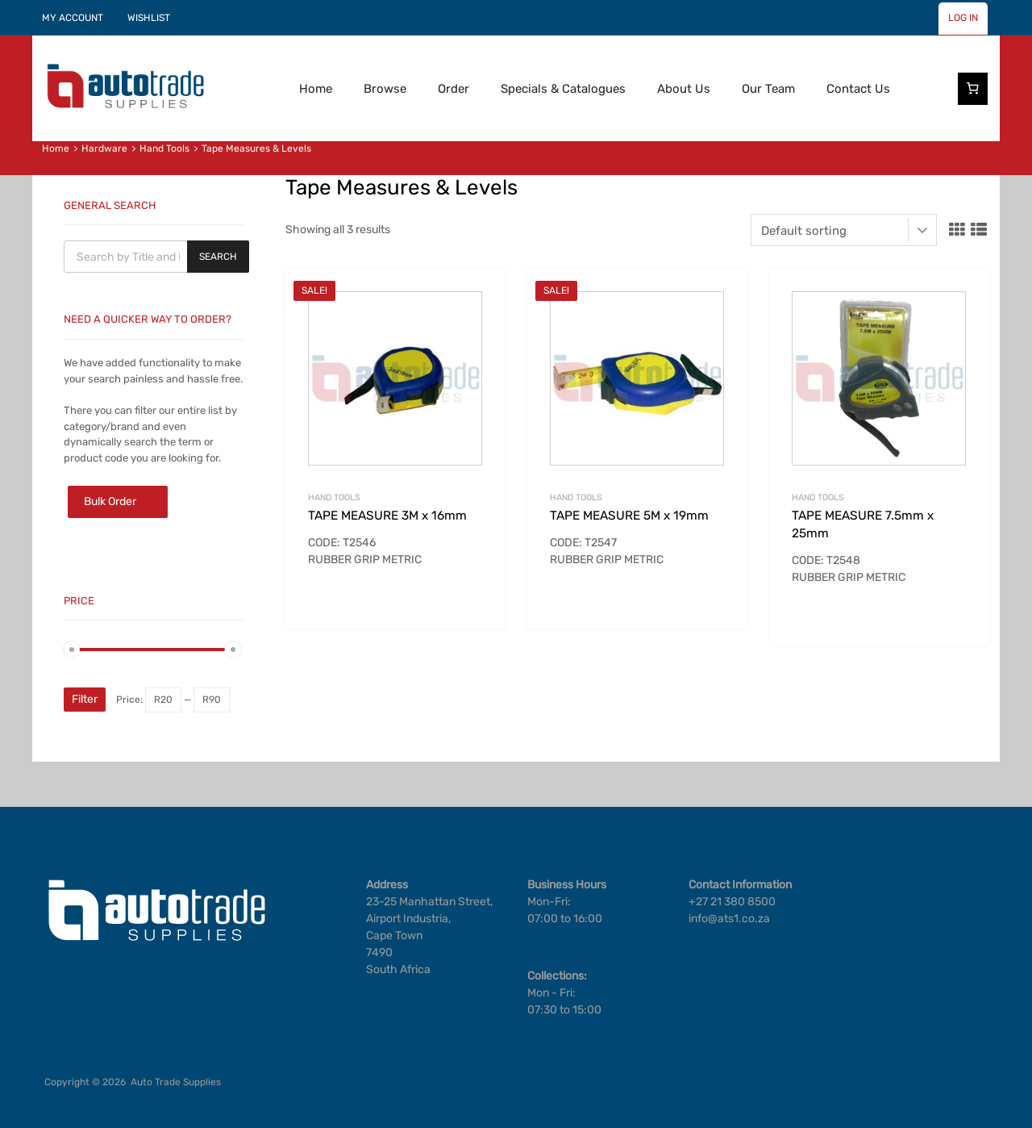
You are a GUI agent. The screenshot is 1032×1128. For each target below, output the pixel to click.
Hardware (104, 148)
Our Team (768, 88)
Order (453, 88)
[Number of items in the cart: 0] (973, 89)
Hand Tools (164, 148)
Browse (385, 88)
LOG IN (963, 17)
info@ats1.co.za (729, 918)
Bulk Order (110, 501)
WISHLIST (148, 17)
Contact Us (858, 88)
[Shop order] (844, 230)
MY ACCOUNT (72, 17)
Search (218, 256)
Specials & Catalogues (563, 88)
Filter (85, 699)
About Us (683, 88)
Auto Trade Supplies (176, 1082)
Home (315, 88)
